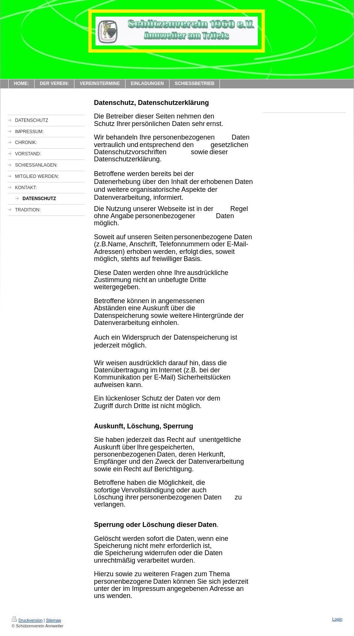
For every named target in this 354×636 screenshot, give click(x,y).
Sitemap (53, 620)
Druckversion (27, 620)
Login (337, 619)
